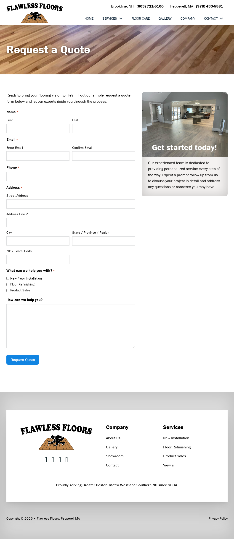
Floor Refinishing (22, 284)
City (9, 232)
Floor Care (140, 18)
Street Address (17, 195)
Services (109, 18)
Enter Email (14, 147)
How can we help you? (24, 299)
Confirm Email (82, 147)
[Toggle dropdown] (120, 18)
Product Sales (20, 290)
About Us (113, 437)
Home (89, 18)
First (9, 120)
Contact (211, 18)
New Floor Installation (26, 278)
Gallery (165, 18)
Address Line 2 (17, 214)
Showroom (115, 455)
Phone (12, 167)
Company (188, 18)
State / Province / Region (90, 232)
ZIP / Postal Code (19, 251)
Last (75, 120)
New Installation (176, 437)
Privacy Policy (218, 518)
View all (169, 465)
